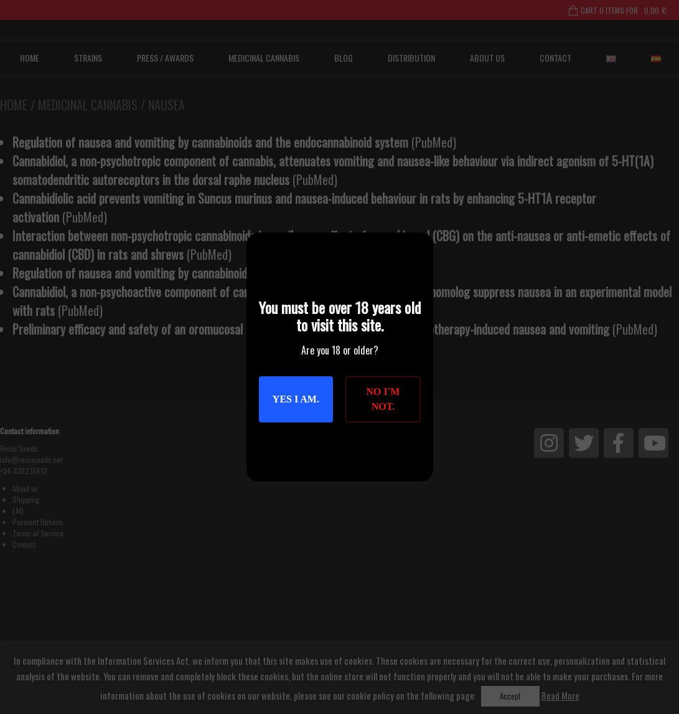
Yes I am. (296, 399)
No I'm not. (383, 399)
